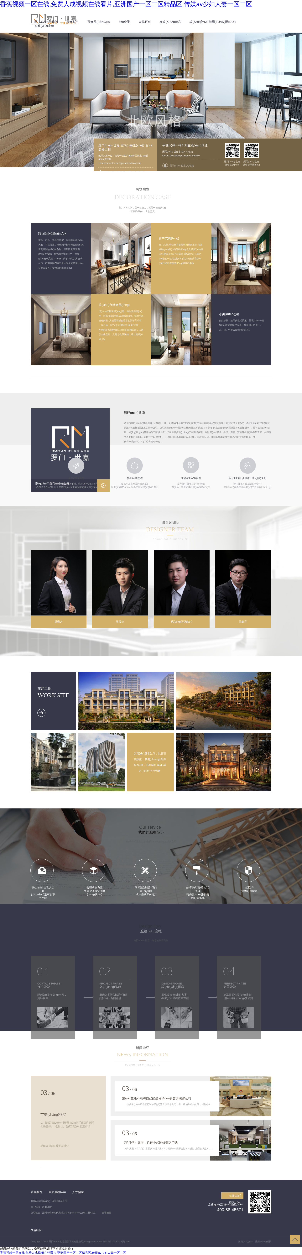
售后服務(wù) (57, 1192)
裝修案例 (36, 1192)
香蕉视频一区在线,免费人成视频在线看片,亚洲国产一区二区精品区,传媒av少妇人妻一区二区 (126, 4)
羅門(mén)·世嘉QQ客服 (182, 165)
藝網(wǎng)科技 (263, 1241)
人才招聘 (78, 1192)
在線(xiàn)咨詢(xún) (235, 1196)
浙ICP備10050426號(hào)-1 (117, 1241)
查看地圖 (106, 1212)
